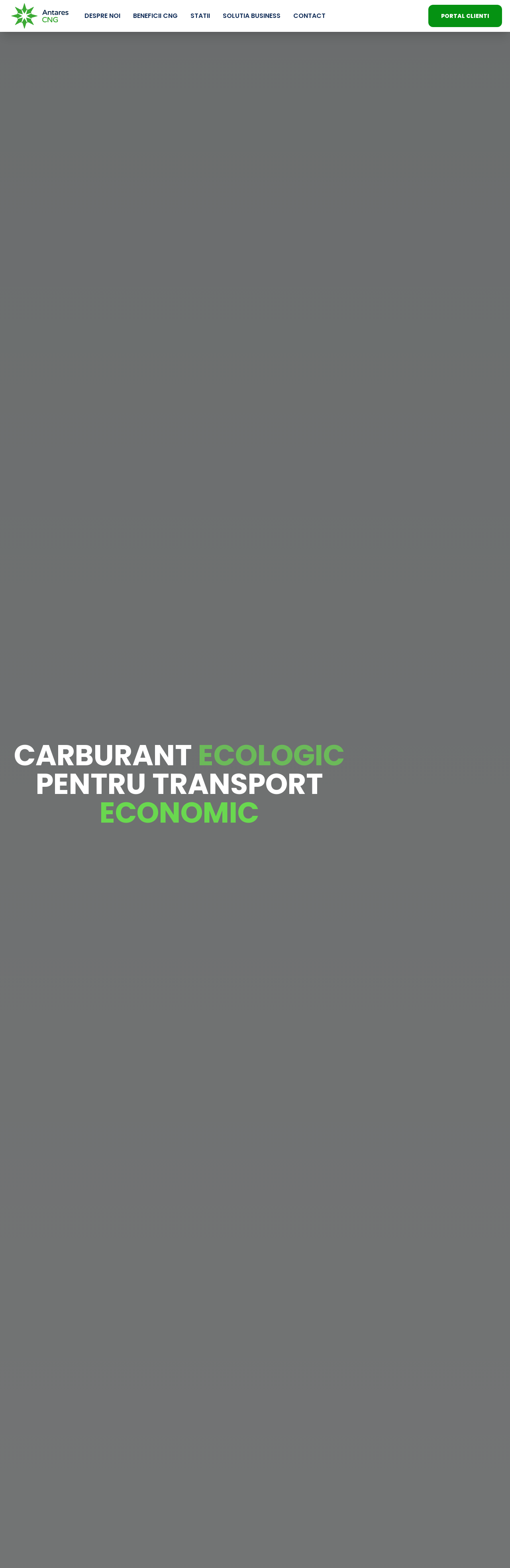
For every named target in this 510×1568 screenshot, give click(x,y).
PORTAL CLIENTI (465, 16)
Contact (309, 15)
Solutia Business (251, 15)
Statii (200, 15)
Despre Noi (102, 15)
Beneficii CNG (155, 15)
